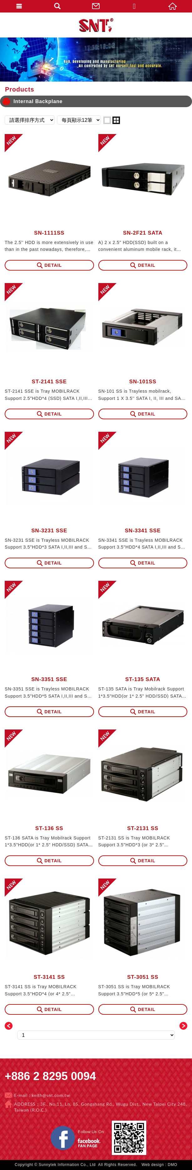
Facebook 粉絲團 (107, 1126)
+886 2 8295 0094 (50, 1076)
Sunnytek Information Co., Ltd (96, 25)
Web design (153, 1165)
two (116, 120)
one (107, 120)
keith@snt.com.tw (51, 1095)
